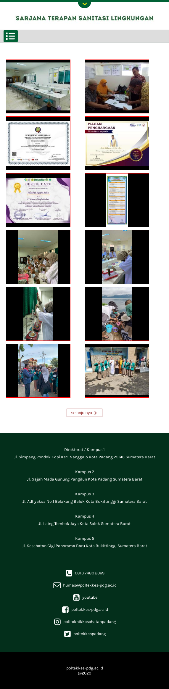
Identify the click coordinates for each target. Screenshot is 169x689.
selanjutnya (81, 412)
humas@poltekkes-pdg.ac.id (85, 585)
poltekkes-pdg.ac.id (84, 609)
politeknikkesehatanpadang (84, 621)
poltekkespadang (84, 633)
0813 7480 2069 (84, 573)
